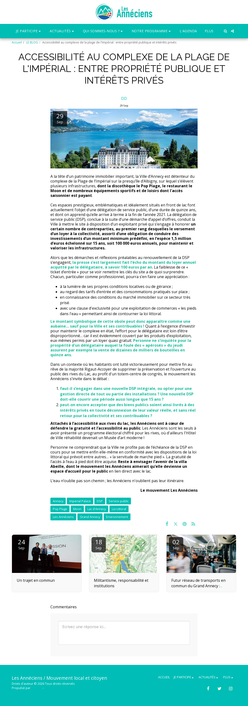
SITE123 (36, 688)
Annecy (58, 501)
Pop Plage (60, 509)
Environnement (117, 517)
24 (21, 544)
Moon (77, 509)
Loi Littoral (119, 509)
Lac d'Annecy (96, 509)
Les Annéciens (63, 517)
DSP (100, 501)
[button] (29, 31)
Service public (119, 501)
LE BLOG (32, 42)
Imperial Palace (80, 501)
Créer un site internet (59, 688)
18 (99, 544)
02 (176, 544)
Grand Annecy (90, 517)
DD (124, 98)
